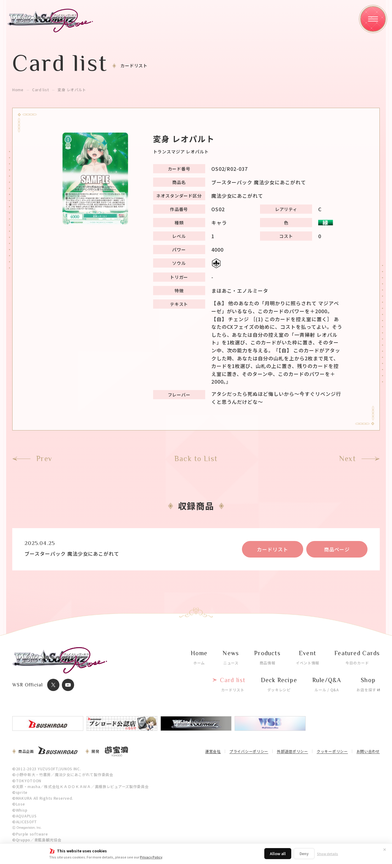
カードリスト (272, 549)
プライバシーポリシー (248, 751)
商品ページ (337, 549)
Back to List (195, 458)
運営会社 (213, 751)
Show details (327, 853)
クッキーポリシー (332, 751)
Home (18, 90)
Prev (44, 458)
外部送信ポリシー (292, 751)
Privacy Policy (151, 857)
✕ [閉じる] (384, 849)
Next (347, 458)
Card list (40, 90)
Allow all (278, 853)
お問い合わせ (368, 751)
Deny (304, 853)
